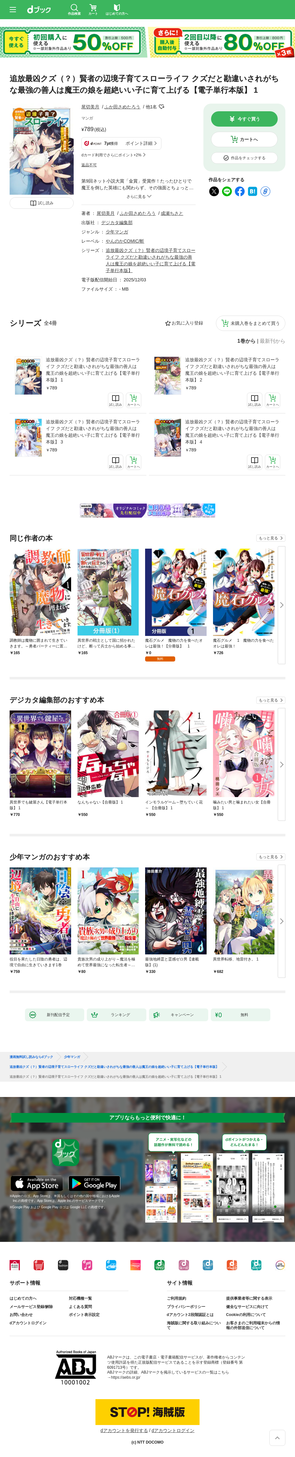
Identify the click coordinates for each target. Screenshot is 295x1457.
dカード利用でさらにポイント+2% (111, 155)
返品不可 (89, 165)
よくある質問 (80, 1306)
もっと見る (268, 538)
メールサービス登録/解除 (31, 1306)
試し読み (45, 203)
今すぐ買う (249, 118)
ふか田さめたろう (122, 106)
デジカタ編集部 (117, 222)
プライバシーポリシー (186, 1306)
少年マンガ (117, 231)
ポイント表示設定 (84, 1314)
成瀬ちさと (172, 213)
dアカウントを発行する (124, 1430)
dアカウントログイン (28, 1323)
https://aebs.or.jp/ (125, 1377)
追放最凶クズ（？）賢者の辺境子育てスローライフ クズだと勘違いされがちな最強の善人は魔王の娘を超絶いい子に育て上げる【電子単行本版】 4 (232, 431)
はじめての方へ (23, 1298)
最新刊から (272, 341)
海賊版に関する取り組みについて (194, 1325)
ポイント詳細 (139, 143)
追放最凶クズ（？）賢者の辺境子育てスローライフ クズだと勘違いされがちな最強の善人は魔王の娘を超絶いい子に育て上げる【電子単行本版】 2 (232, 369)
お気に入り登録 (187, 322)
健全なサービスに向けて (247, 1306)
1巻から (246, 341)
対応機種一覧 (80, 1298)
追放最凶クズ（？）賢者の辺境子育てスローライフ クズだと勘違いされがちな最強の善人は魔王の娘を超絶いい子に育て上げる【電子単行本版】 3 (93, 431)
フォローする (161, 107)
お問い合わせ (21, 1314)
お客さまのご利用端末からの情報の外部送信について (253, 1325)
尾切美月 (90, 106)
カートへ (249, 139)
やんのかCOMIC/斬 (125, 241)
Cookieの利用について (246, 1314)
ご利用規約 (176, 1298)
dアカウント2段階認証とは (190, 1314)
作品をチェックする (248, 158)
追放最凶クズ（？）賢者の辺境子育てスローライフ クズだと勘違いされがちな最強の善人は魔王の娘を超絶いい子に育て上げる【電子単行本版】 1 (93, 369)
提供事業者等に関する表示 (249, 1298)
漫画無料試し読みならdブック (31, 1057)
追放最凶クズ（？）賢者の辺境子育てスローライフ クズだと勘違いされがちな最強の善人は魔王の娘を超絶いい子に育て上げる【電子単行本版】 (114, 1067)
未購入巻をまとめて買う (255, 323)
